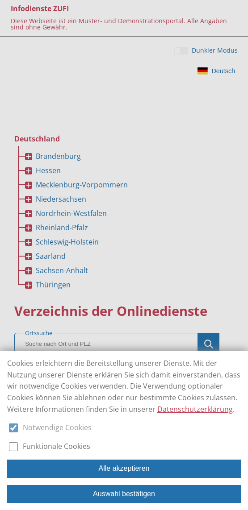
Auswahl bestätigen (124, 494)
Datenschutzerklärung (195, 409)
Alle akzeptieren (124, 468)
